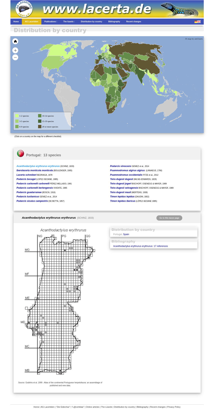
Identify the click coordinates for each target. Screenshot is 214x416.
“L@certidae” (78, 407)
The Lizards (106, 407)
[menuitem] (126, 72)
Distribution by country (124, 407)
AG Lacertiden (47, 407)
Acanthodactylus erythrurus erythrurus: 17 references (140, 246)
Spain (126, 234)
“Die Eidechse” (63, 407)
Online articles (92, 407)
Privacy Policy (173, 407)
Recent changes (158, 407)
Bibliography (142, 407)
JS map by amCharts (194, 39)
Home (36, 407)
